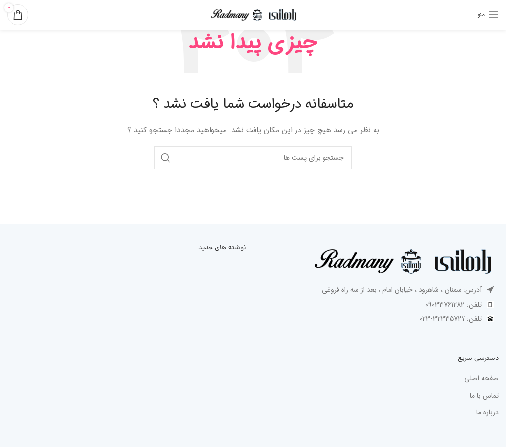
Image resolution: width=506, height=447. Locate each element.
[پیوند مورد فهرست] (379, 304)
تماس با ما (484, 396)
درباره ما (487, 413)
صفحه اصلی (481, 379)
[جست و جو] (253, 157)
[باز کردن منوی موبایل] (488, 15)
